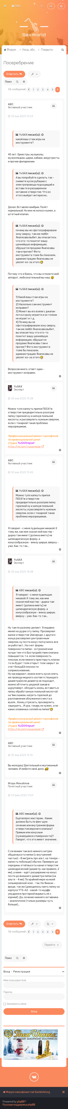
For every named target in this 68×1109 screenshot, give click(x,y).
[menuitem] (16, 6)
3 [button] (43, 89)
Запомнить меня (16, 1003)
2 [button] (38, 89)
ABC (10, 104)
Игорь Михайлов (18, 783)
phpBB (21, 1101)
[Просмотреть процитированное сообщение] (42, 135)
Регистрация (21, 971)
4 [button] (47, 89)
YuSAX (23, 134)
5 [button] (52, 89)
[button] (28, 89)
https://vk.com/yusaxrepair (24, 446)
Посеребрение (18, 62)
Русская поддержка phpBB (19, 1104)
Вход (6, 971)
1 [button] (33, 89)
